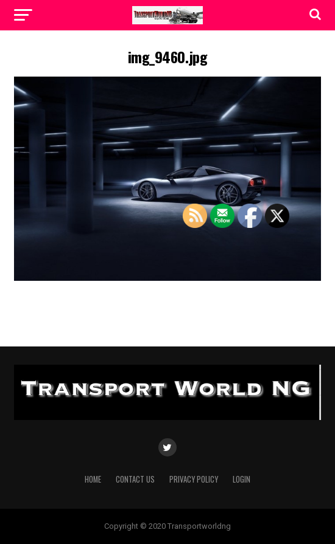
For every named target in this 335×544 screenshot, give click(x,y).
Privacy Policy (193, 479)
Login (241, 479)
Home (93, 479)
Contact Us (135, 479)
